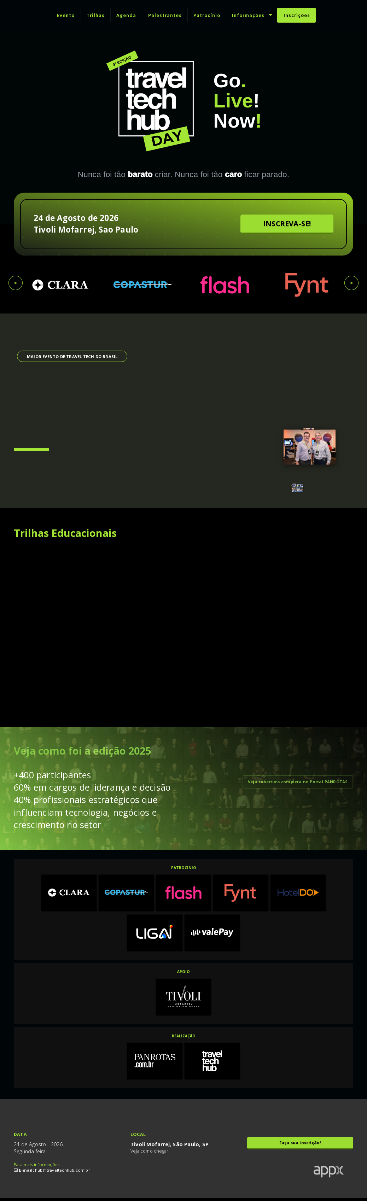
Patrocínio (206, 15)
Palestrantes (165, 15)
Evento (66, 15)
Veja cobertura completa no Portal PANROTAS (298, 781)
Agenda (126, 15)
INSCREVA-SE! (287, 223)
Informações (248, 15)
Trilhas (96, 15)
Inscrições (297, 15)
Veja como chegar (149, 1152)
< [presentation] (15, 283)
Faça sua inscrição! (300, 1144)
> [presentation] (351, 283)
